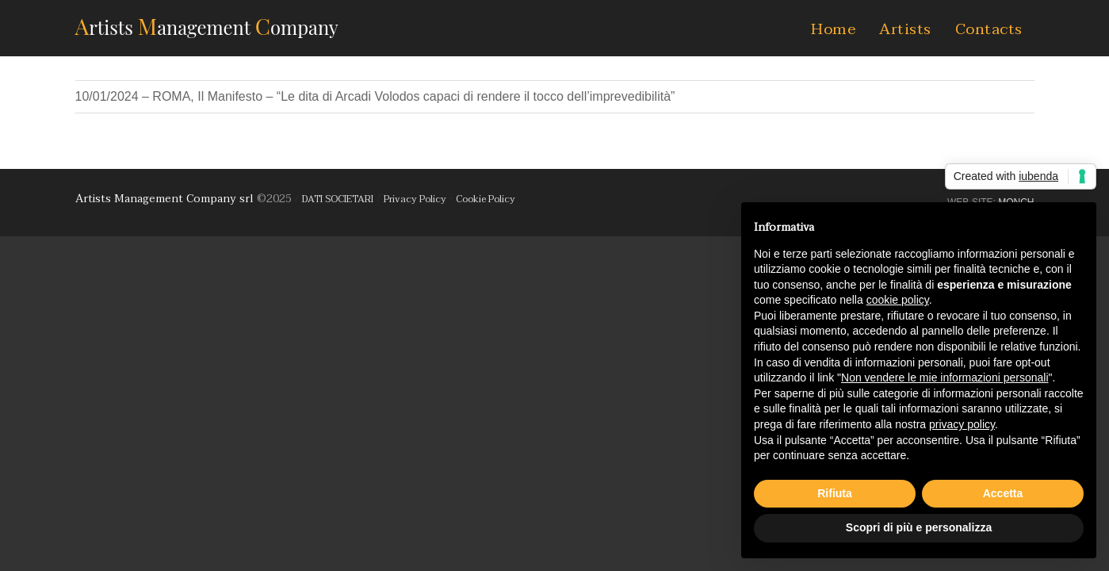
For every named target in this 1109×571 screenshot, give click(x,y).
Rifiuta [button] (834, 493)
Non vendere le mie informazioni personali (944, 377)
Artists (905, 29)
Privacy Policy (415, 199)
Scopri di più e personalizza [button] (919, 527)
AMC (206, 25)
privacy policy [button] (962, 424)
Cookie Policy (485, 199)
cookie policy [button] (897, 299)
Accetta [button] (1003, 493)
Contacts (989, 29)
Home (833, 29)
